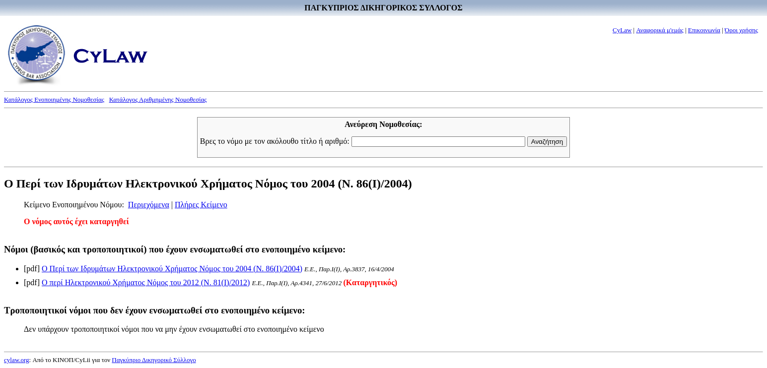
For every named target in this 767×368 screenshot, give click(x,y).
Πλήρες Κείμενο (201, 204)
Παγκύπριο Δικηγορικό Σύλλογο (154, 360)
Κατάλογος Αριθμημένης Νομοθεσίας (158, 99)
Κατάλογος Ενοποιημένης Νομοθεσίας (54, 99)
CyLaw (622, 30)
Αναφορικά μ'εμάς (659, 30)
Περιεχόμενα (148, 204)
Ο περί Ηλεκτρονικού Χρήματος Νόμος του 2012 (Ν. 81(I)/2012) (146, 282)
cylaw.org (16, 360)
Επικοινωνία (704, 30)
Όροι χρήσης (741, 30)
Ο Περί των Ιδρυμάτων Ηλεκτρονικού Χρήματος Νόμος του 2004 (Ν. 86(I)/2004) (172, 268)
